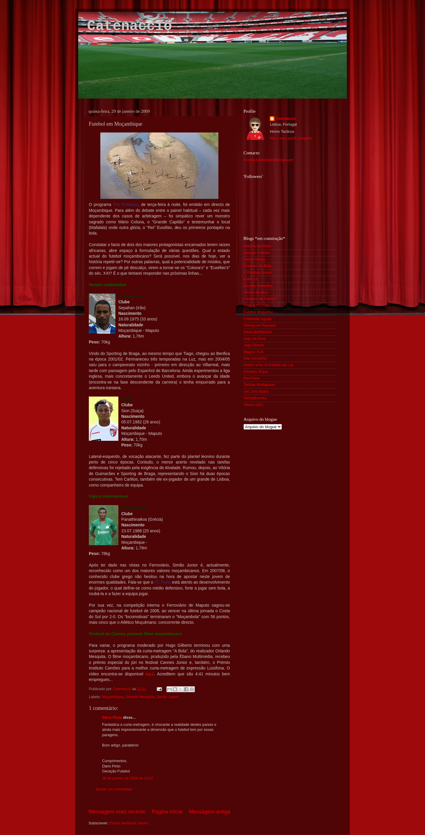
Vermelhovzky (255, 398)
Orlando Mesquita (139, 697)
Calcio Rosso (254, 259)
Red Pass (251, 378)
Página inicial (167, 812)
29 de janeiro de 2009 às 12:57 (127, 778)
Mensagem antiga (209, 812)
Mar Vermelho (255, 358)
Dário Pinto (112, 718)
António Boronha (257, 246)
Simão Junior (168, 697)
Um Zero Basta (256, 391)
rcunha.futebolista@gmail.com (268, 160)
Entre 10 (250, 279)
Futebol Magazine (258, 312)
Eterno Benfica (255, 292)
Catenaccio (129, 26)
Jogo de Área (254, 339)
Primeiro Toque (255, 372)
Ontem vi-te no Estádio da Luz (268, 365)
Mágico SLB (253, 352)
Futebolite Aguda (257, 319)
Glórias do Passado (259, 325)
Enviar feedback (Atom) (128, 823)
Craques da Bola (257, 266)
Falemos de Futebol (259, 299)
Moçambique (112, 697)
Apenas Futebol (256, 253)
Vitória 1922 (253, 405)
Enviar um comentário (114, 789)
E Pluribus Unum (257, 273)
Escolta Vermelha (257, 286)
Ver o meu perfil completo (291, 138)
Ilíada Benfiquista (257, 332)
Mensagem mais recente (117, 812)
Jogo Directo (253, 345)
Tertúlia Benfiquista (259, 385)
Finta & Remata (256, 306)
